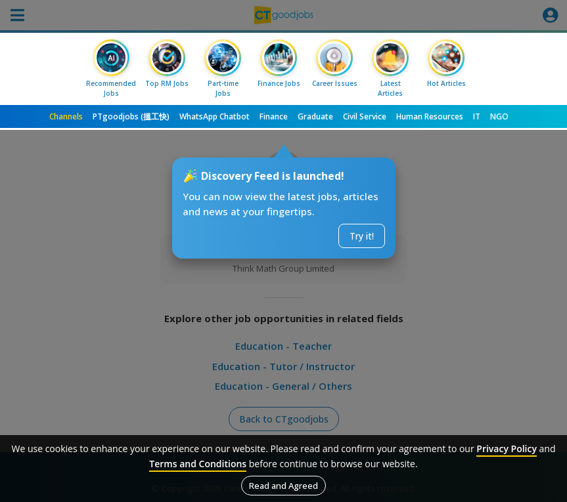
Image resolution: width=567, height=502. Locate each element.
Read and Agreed (283, 486)
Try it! (362, 236)
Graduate (315, 116)
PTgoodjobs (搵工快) (131, 116)
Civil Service (364, 116)
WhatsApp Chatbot (214, 116)
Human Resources (429, 116)
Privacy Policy (506, 448)
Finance (274, 116)
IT (476, 116)
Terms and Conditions (197, 463)
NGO (499, 116)
